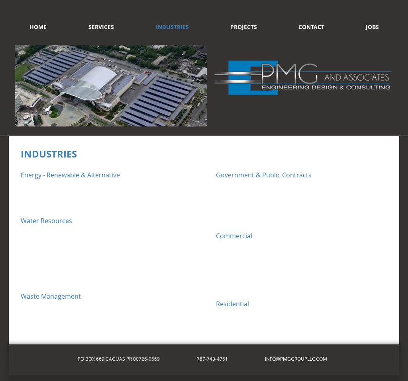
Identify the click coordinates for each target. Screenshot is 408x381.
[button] (111, 85)
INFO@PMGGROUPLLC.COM (296, 359)
